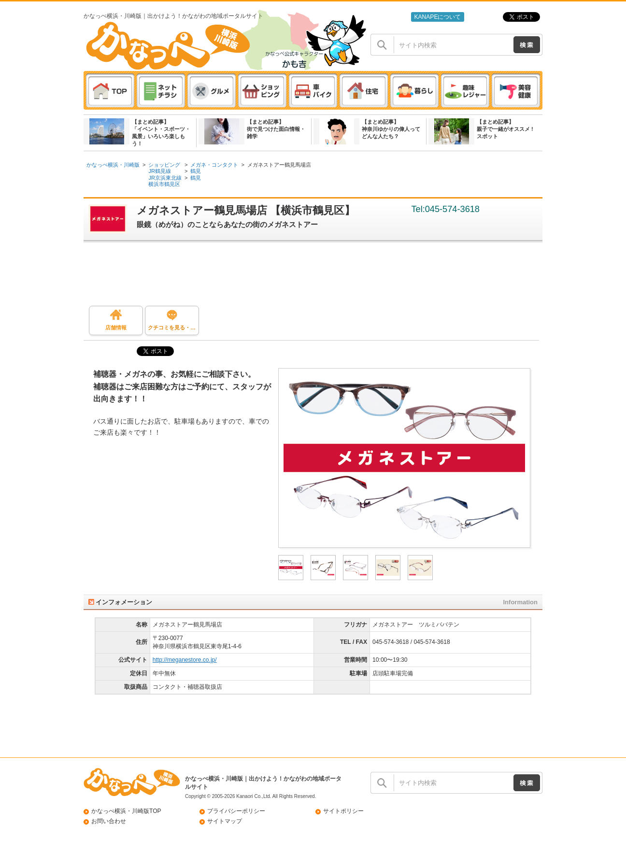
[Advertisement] (318, 277)
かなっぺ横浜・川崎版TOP (126, 811)
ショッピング (164, 165)
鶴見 (195, 171)
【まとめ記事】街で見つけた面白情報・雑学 (276, 129)
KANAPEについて (437, 17)
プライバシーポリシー (236, 811)
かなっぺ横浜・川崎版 (113, 165)
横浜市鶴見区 (164, 184)
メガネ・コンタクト (214, 165)
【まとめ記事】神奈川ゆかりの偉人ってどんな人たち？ (391, 129)
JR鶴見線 (159, 171)
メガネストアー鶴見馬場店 (279, 165)
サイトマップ (224, 821)
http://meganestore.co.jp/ (185, 659)
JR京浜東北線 (165, 178)
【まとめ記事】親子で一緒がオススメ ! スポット (505, 129)
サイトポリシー (343, 811)
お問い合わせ (108, 821)
